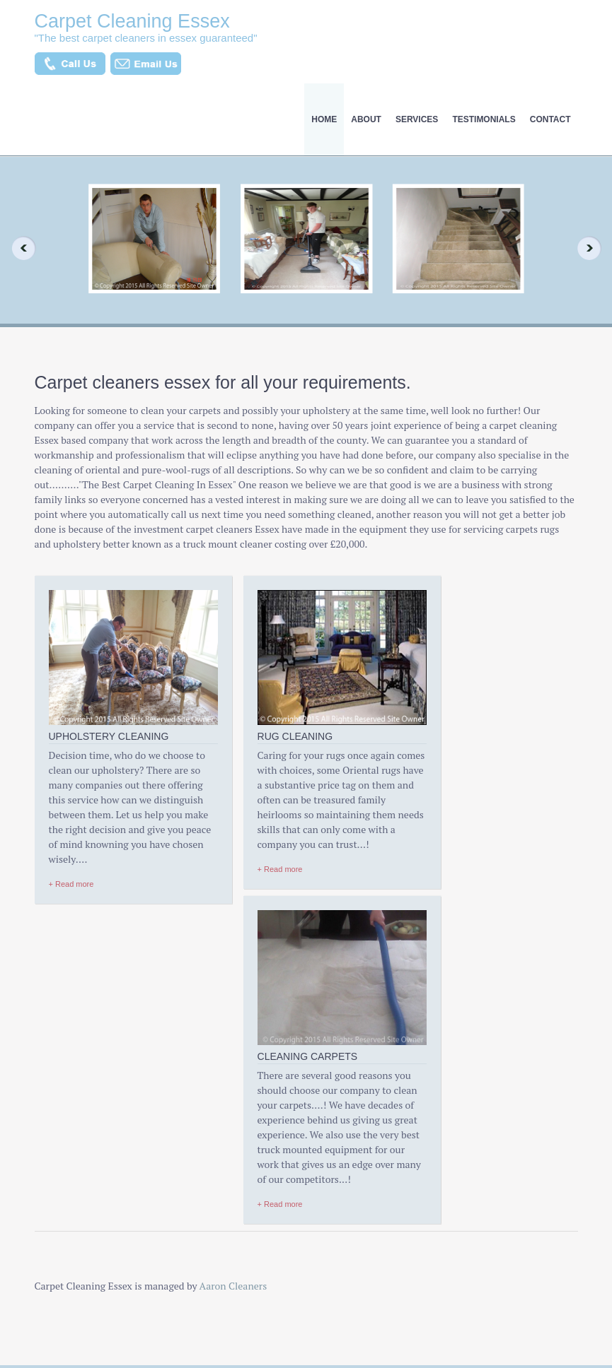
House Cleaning (67, 1256)
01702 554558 (453, 1130)
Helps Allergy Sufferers (211, 1120)
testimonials (483, 119)
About (366, 119)
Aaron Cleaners (233, 995)
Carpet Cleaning (67, 1211)
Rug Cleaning (62, 1188)
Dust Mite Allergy (70, 1233)
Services (417, 119)
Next (593, 248)
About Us (53, 1143)
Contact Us (57, 1301)
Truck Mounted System (212, 1166)
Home (324, 119)
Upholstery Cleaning (76, 1166)
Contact (550, 119)
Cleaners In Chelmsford (213, 1143)
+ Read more (71, 913)
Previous (18, 248)
